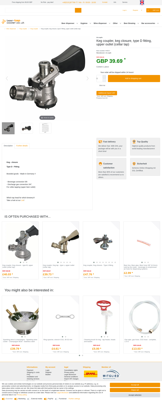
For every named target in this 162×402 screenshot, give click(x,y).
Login (47, 370)
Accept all (135, 385)
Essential (9, 399)
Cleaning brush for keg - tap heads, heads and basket (99, 340)
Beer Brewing (130, 23)
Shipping (110, 95)
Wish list (101, 85)
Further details (22, 145)
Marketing (22, 399)
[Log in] (123, 10)
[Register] (134, 10)
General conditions (71, 376)
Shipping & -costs (33, 372)
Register (48, 372)
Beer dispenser (68, 23)
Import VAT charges (71, 378)
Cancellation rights (71, 370)
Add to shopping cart (141, 78)
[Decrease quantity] (104, 80)
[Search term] (40, 10)
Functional (62, 399)
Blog (65, 381)
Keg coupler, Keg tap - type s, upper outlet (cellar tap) (58, 266)
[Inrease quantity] (104, 76)
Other (115, 23)
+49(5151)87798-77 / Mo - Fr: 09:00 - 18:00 (76, 2)
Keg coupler (23, 28)
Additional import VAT (106, 93)
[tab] (8, 145)
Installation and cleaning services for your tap (33, 378)
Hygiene (84, 23)
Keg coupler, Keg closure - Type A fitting (98, 265)
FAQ (28, 374)
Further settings (74, 399)
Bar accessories (148, 23)
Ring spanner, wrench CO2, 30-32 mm (58, 339)
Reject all (135, 390)
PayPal (50, 399)
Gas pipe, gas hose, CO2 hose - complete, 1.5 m (140, 340)
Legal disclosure (70, 374)
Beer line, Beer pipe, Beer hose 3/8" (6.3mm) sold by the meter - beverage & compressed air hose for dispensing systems (140, 267)
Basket (47, 374)
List (22, 200)
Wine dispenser (100, 23)
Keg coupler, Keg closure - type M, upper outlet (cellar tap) (17, 266)
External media (36, 399)
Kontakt (100, 2)
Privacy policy (69, 372)
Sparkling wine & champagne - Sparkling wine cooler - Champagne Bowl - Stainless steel (20, 340)
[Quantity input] (99, 78)
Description (8, 145)
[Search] (78, 10)
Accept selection (135, 395)
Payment (30, 370)
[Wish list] (143, 10)
